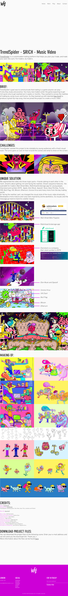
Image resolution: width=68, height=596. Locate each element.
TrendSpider (4, 57)
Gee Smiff (57, 96)
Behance (17, 587)
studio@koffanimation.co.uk (6, 583)
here (37, 539)
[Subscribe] (51, 584)
